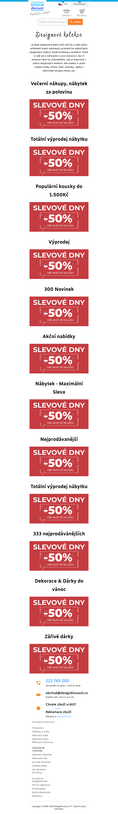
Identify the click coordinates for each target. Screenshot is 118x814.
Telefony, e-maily (40, 731)
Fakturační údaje (40, 735)
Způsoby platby (39, 766)
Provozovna (37, 728)
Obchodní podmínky (42, 754)
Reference (37, 796)
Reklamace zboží (58, 712)
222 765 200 (57, 681)
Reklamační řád (39, 758)
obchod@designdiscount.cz (64, 693)
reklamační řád (64, 716)
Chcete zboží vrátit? (61, 704)
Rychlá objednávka (41, 792)
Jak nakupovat (39, 769)
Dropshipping (38, 788)
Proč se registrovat (41, 785)
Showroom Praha (40, 739)
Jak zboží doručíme (41, 762)
